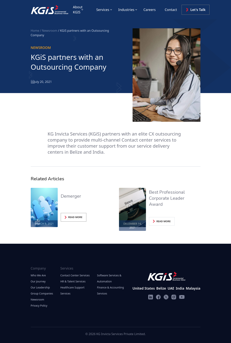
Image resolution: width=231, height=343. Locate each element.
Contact (171, 9)
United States (144, 288)
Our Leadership (40, 287)
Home (35, 31)
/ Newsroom (49, 31)
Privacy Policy (39, 305)
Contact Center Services (75, 275)
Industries (126, 9)
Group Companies (42, 293)
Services (102, 9)
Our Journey (38, 281)
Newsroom (37, 299)
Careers (149, 9)
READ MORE (73, 217)
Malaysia (193, 288)
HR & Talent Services (72, 281)
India (180, 288)
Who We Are (38, 275)
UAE (171, 288)
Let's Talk (196, 9)
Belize (161, 288)
